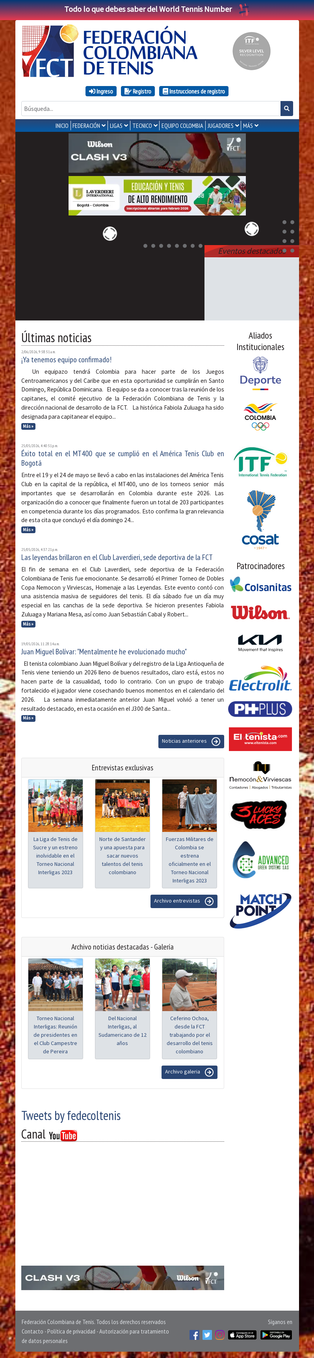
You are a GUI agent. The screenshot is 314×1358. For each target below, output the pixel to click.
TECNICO (142, 125)
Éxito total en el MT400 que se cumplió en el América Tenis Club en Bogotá (122, 458)
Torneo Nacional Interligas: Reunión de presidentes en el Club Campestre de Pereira (55, 1035)
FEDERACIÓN (86, 125)
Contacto (32, 1331)
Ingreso (101, 91)
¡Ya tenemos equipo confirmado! (66, 359)
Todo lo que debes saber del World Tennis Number (157, 9)
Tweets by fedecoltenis (71, 1115)
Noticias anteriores (191, 741)
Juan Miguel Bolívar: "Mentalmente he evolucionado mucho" (104, 651)
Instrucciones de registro (194, 91)
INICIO (62, 125)
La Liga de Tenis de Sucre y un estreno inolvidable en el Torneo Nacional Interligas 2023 (55, 855)
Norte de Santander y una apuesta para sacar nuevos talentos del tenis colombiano (122, 855)
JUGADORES (221, 125)
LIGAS (116, 125)
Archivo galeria (189, 1072)
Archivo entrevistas (184, 901)
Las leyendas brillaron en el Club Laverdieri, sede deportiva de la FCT (117, 557)
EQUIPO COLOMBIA (182, 125)
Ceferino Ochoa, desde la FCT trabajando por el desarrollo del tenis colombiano (190, 1035)
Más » (28, 426)
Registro (137, 91)
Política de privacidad (71, 1331)
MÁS (248, 125)
